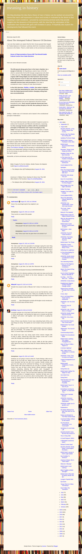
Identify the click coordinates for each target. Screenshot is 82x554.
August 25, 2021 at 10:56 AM (28, 201)
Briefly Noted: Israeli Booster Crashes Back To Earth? (67, 225)
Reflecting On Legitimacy (67, 250)
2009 (61, 531)
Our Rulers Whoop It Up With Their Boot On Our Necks (68, 411)
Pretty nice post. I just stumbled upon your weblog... (65, 97)
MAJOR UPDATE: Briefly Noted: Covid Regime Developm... (67, 448)
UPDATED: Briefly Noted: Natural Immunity (67, 314)
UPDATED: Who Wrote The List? (67, 175)
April (62, 499)
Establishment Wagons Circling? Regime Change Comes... (67, 285)
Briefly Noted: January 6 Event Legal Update (67, 453)
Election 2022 (28, 192)
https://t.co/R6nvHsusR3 (21, 166)
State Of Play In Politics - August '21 (67, 344)
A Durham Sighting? (66, 348)
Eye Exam (63, 481)
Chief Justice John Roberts (18, 192)
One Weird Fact (65, 375)
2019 (61, 512)
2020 (61, 509)
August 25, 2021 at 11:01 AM (26, 212)
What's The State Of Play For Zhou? (67, 270)
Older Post (49, 411)
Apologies (63, 167)
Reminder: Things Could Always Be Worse (67, 150)
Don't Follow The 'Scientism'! (65, 488)
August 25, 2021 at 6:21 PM (24, 284)
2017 (61, 517)
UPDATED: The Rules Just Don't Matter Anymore (67, 238)
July (62, 492)
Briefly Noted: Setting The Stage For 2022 (67, 371)
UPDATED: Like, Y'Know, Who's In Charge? (67, 310)
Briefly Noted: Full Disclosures (65, 161)
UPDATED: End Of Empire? (66, 306)
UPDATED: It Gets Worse (67, 281)
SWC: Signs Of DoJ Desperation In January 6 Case (68, 352)
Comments (62, 85)
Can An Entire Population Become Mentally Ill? (67, 273)
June (62, 494)
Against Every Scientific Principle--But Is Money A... (68, 290)
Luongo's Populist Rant (67, 479)
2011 (61, 526)
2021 (61, 122)
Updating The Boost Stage (68, 138)
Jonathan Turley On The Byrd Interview (67, 154)
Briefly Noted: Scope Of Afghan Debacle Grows (67, 215)
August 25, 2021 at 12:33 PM (26, 243)
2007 (61, 536)
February (63, 504)
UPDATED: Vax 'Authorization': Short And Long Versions (67, 204)
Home (7, 32)
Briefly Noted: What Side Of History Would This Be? (67, 475)
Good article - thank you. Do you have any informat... (66, 107)
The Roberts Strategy (17, 147)
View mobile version (29, 414)
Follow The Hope (65, 189)
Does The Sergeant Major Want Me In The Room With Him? (68, 171)
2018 (61, 514)
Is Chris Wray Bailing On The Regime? (67, 253)
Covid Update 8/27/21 (66, 165)
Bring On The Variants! (67, 212)
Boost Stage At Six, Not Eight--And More (67, 186)
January (63, 506)
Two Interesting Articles (67, 261)
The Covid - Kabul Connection (65, 209)
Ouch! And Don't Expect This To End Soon (67, 321)
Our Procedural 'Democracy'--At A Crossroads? (66, 424)
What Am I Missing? (66, 464)
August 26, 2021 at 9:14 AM (26, 356)
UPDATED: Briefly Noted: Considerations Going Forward (67, 258)
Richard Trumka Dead (66, 444)
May (62, 497)
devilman (13, 310)
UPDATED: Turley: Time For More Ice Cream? (67, 356)
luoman (44, 546)
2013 (61, 521)
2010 (61, 529)
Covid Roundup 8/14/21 (67, 332)
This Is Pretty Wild (65, 436)
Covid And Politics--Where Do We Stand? (68, 419)
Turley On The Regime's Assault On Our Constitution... (67, 265)
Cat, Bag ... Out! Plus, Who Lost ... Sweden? (67, 277)
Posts (61, 82)
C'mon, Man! (64, 294)
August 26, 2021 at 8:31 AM (24, 310)
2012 (61, 524)
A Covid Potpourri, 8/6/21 (67, 438)
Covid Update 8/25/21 (66, 195)
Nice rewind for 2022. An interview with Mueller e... (66, 113)
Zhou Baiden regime (37, 192)
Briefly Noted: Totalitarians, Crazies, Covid (67, 365)
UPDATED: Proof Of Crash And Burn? (66, 233)
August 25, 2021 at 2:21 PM (30, 231)
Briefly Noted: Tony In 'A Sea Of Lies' (67, 385)
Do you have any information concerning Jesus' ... (67, 102)
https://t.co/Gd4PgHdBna (34, 179)
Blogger (56, 546)
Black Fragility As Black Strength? (67, 470)
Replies (15, 220)
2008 (61, 533)
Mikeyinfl (13, 284)
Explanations (64, 407)
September (64, 124)
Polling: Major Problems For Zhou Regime (67, 182)
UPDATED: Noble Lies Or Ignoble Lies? (67, 404)
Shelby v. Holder (29, 87)
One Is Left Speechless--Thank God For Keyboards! (67, 298)
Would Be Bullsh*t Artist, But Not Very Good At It (68, 432)
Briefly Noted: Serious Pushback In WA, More (67, 141)
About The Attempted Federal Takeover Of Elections (67, 199)
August (63, 126)
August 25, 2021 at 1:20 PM (30, 223)
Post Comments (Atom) (20, 418)
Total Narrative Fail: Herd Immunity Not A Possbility (67, 381)
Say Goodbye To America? (65, 456)
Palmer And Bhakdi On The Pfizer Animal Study (68, 415)
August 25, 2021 (40, 169)
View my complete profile (64, 75)
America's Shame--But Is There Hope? (67, 460)
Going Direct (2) (65, 368)
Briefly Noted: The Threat (67, 242)
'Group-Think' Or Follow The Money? (67, 484)
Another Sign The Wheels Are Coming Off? (67, 134)
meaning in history (22, 8)
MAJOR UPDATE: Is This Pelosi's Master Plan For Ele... (67, 130)
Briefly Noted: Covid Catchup (66, 467)
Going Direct (64, 377)
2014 (61, 519)
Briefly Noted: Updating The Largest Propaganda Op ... (67, 340)
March (63, 502)
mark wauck (14, 201)
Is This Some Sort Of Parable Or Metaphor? (67, 158)
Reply (12, 206)
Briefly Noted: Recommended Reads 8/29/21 (67, 146)
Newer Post (10, 411)
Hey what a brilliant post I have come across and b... (66, 91)
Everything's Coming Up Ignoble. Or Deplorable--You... (68, 390)
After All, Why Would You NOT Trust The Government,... (67, 220)
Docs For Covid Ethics (67, 179)
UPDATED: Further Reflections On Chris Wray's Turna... (67, 246)
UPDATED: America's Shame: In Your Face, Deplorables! (67, 400)
